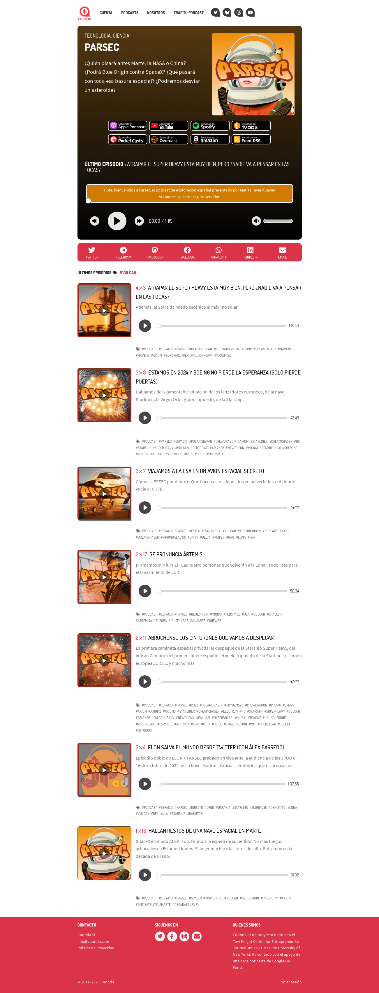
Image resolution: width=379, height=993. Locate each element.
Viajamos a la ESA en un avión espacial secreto (206, 470)
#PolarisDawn (200, 441)
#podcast (149, 349)
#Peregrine (199, 448)
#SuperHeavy (224, 349)
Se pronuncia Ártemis (175, 554)
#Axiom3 (169, 711)
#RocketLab (267, 724)
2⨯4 (141, 747)
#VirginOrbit (146, 454)
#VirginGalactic (173, 537)
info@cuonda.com (93, 941)
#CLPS (188, 454)
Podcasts (129, 12)
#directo (196, 807)
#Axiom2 (154, 711)
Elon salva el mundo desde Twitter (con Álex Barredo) (216, 747)
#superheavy (163, 448)
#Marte (165, 904)
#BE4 (154, 813)
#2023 (193, 705)
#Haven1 (284, 349)
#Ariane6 (143, 718)
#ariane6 (217, 448)
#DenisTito (277, 807)
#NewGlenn (235, 448)
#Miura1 (252, 448)
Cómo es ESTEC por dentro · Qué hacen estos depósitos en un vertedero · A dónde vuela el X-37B (215, 485)
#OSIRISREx (215, 454)
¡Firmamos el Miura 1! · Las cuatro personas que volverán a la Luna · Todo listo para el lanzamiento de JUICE (217, 568)
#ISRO (178, 454)
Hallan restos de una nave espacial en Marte (205, 830)
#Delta (205, 537)
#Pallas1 (203, 718)
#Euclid (284, 724)
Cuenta (106, 12)
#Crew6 (275, 705)
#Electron (229, 711)
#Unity (193, 537)
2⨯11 (141, 637)
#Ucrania (223, 807)
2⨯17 (141, 554)
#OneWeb (214, 620)
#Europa (160, 620)
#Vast (271, 349)
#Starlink (240, 807)
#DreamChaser (280, 441)
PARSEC (101, 47)
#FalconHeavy (201, 355)
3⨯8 (141, 372)
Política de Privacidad (95, 947)
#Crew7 (289, 705)
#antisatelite (147, 904)
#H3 (297, 441)
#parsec (180, 349)
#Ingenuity (269, 898)
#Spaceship (275, 614)
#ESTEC (194, 531)
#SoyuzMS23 (233, 705)
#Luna (241, 537)
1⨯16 (141, 830)
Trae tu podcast (189, 12)
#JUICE (200, 454)
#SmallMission (235, 724)
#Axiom (156, 355)
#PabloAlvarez (193, 620)
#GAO (230, 537)
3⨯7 (141, 470)
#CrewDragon (225, 441)
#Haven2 (142, 355)
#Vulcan (205, 349)
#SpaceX (195, 898)
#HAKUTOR (194, 813)
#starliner (258, 441)
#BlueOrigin (198, 614)
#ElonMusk (258, 807)
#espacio (166, 349)
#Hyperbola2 (222, 718)
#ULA (193, 349)
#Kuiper (218, 537)
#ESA (205, 531)
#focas (259, 349)
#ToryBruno (247, 531)
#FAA (251, 537)
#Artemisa (223, 355)
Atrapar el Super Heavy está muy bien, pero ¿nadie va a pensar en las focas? (187, 167)
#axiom (242, 441)
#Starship (244, 349)
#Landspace (268, 531)
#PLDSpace (231, 614)
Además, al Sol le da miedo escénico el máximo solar (187, 307)
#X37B (284, 531)
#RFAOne (266, 448)
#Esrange (164, 724)
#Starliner (186, 711)
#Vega (216, 531)
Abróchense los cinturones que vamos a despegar (211, 637)
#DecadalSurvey (185, 904)
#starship (143, 448)
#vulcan (127, 272)
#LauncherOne (285, 448)
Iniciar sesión (290, 982)
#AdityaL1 (164, 454)
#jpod (209, 807)
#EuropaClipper (176, 355)
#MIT (252, 724)
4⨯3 (141, 287)
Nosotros (156, 12)
